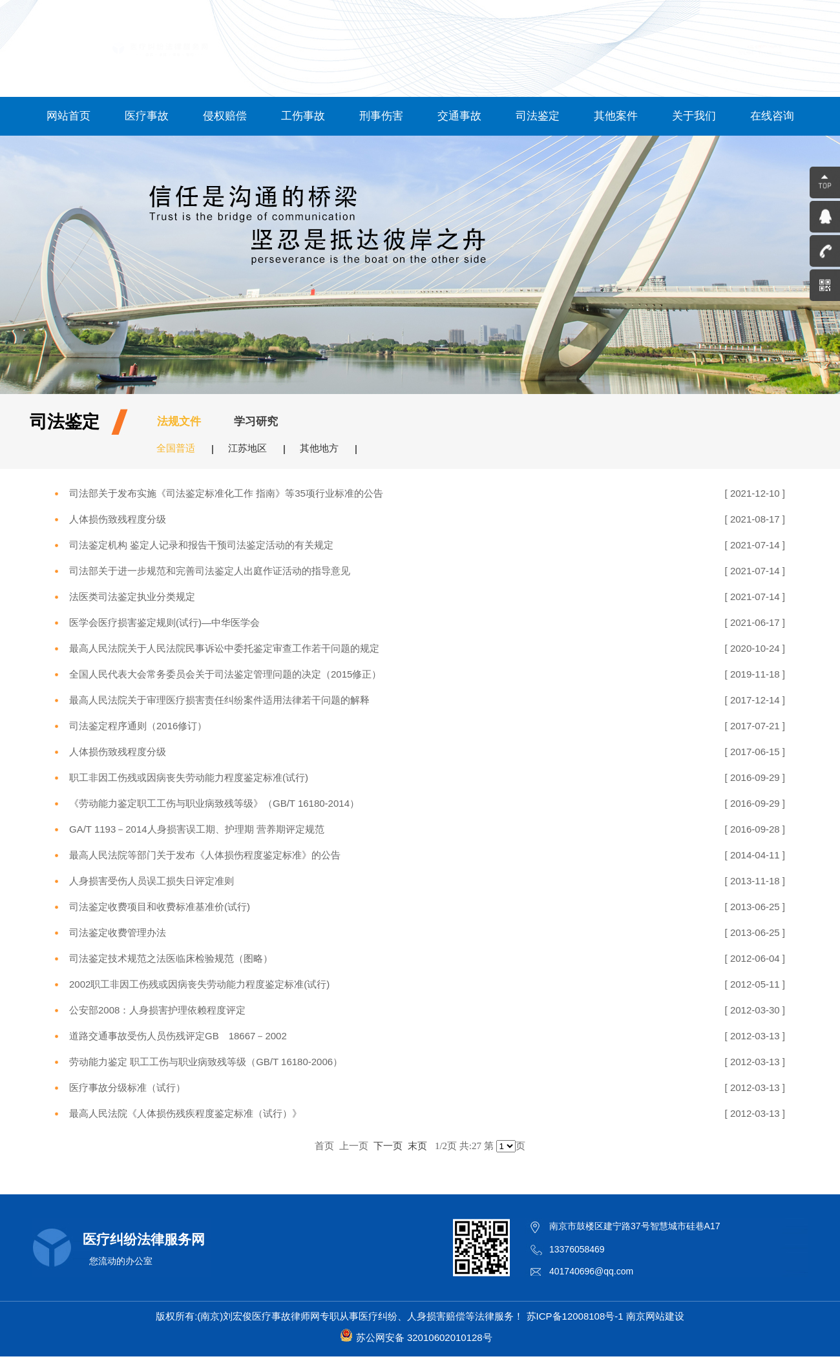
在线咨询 (772, 116)
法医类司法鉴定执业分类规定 (132, 596)
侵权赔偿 (225, 116)
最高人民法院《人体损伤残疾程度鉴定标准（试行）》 (185, 1113)
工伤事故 (303, 116)
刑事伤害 (381, 116)
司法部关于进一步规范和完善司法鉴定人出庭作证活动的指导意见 (209, 570)
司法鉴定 (538, 116)
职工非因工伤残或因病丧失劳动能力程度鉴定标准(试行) (188, 777)
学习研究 (256, 421)
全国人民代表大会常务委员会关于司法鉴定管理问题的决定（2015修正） (225, 674)
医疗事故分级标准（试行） (127, 1087)
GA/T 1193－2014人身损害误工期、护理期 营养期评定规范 (196, 829)
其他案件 (616, 116)
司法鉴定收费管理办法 (117, 932)
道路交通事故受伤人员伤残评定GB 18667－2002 (178, 1035)
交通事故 (459, 116)
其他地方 (319, 447)
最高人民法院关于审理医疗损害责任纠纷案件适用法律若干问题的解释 (219, 699)
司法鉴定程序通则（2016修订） (138, 725)
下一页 (388, 1145)
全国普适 (175, 447)
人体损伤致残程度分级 (117, 519)
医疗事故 (147, 116)
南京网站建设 (655, 1316)
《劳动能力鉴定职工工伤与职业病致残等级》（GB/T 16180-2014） (214, 803)
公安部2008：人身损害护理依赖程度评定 (157, 1009)
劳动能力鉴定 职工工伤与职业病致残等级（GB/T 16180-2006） (205, 1061)
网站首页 (68, 116)
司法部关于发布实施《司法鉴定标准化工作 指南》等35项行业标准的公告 (226, 493)
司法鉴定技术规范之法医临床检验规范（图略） (171, 958)
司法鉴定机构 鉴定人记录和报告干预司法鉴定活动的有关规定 (201, 544)
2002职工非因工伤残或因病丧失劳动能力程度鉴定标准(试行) (199, 984)
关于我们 (694, 116)
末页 (417, 1145)
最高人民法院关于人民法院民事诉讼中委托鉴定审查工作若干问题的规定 (224, 648)
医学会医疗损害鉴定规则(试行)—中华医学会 (164, 622)
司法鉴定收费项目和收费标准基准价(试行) (159, 906)
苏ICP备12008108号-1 (575, 1316)
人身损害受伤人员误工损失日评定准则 (151, 880)
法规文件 (179, 421)
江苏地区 (247, 447)
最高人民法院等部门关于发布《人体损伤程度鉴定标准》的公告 (205, 854)
